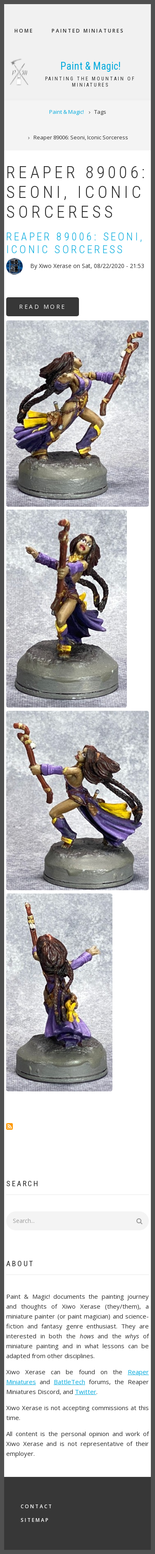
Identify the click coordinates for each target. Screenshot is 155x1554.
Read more (49, 309)
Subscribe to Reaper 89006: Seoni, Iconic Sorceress (9, 1126)
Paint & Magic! (90, 66)
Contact (37, 1506)
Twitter (85, 1391)
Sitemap (35, 1519)
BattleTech (69, 1382)
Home (23, 30)
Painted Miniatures (88, 30)
